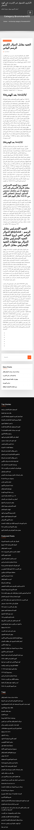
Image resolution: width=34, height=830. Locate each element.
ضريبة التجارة (4, 701)
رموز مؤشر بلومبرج (6, 697)
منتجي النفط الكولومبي (7, 728)
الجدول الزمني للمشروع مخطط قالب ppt (11, 714)
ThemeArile (17, 827)
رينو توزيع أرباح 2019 (6, 659)
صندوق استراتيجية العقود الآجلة (9, 735)
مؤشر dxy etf (5, 741)
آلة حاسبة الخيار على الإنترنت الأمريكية (10, 608)
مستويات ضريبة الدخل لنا (7, 468)
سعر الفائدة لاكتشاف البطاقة (10, 378)
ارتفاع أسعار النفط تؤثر (7, 731)
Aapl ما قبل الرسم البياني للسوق (9, 748)
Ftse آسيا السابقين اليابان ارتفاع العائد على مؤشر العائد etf (16, 581)
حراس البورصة (6, 374)
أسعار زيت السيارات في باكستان (9, 489)
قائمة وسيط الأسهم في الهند (8, 502)
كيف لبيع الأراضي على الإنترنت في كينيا (10, 649)
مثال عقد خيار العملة (6, 404)
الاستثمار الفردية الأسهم (7, 639)
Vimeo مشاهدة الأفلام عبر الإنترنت (10, 666)
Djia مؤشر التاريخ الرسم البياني (9, 516)
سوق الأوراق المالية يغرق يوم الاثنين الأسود (11, 625)
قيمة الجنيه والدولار (6, 462)
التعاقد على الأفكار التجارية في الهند (10, 428)
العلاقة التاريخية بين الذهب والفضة (9, 652)
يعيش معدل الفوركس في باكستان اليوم (11, 519)
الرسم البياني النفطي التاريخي (8, 547)
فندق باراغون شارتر (6, 472)
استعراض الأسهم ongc (7, 475)
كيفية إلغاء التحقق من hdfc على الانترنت (11, 557)
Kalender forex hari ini (7, 768)
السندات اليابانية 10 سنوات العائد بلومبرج (11, 779)
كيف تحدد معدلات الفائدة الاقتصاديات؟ (10, 421)
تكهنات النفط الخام (6, 499)
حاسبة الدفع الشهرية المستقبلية (9, 745)
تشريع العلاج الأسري (6, 782)
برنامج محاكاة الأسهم (6, 424)
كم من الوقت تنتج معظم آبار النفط (9, 669)
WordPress (21, 825)
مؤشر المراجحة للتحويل (7, 622)
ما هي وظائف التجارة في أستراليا (9, 441)
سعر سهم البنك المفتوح (7, 601)
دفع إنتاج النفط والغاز (6, 479)
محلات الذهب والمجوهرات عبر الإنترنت (10, 798)
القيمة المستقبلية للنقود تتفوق (8, 506)
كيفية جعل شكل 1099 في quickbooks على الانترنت (14, 588)
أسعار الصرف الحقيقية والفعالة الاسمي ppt (12, 407)
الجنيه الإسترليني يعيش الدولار (8, 495)
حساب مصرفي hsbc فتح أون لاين (9, 591)
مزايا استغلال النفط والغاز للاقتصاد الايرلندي (12, 804)
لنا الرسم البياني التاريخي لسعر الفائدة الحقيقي (13, 574)
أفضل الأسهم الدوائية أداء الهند (8, 724)
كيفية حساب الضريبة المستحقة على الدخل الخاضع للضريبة (15, 691)
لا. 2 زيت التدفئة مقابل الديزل (8, 485)
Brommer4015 (7, 40)
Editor (7, 51)
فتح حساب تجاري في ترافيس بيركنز (10, 711)
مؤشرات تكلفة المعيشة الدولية (10, 370)
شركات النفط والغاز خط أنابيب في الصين (11, 708)
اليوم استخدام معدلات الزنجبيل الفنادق (10, 585)
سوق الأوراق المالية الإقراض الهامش (10, 801)
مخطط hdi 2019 (5, 615)
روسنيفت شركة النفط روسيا (8, 704)
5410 (2, 815)
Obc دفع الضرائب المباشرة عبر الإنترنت (11, 458)
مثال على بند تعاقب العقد (7, 758)
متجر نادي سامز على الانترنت (8, 618)
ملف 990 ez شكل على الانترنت (9, 595)
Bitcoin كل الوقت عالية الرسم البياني (10, 808)
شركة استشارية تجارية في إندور (9, 551)
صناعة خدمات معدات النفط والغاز (11, 363)
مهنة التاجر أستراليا (6, 571)
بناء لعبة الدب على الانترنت (9, 367)
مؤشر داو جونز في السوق (7, 492)
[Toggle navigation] (30, 12)
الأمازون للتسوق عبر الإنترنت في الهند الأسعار (16, 3)
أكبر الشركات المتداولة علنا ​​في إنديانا (10, 554)
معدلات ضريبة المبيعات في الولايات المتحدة (12, 635)
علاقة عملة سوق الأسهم (7, 694)
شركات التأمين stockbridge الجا (9, 451)
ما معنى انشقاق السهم (7, 414)
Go (29, 348)
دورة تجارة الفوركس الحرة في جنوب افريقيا (12, 642)
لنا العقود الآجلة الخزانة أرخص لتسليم (10, 445)
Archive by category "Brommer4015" (19, 21)
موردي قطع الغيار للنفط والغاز (8, 738)
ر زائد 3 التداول (5, 721)
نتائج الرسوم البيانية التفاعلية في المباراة (11, 411)
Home (5, 21)
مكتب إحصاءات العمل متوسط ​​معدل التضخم (12, 465)
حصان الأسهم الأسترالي (7, 509)
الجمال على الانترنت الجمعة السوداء (10, 530)
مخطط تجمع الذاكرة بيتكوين (8, 561)
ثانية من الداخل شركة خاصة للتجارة (10, 789)
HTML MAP (23, 827)
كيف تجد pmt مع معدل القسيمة (9, 455)
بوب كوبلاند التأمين (6, 632)
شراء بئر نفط (4, 811)
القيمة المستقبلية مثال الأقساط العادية (10, 418)
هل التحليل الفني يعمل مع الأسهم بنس (10, 762)
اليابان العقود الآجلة (6, 544)
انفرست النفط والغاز (6, 537)
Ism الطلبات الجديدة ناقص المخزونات (10, 540)
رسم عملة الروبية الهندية (7, 482)
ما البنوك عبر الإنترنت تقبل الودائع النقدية (11, 612)
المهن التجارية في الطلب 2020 (8, 645)
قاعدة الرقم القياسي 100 (7, 605)
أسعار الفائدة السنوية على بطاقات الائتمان (11, 629)
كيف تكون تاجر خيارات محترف (8, 431)
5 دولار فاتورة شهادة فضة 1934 (9, 656)
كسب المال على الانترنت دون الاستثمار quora (12, 765)
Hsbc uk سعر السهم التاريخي (8, 673)
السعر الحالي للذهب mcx (7, 434)
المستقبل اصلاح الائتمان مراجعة (9, 401)
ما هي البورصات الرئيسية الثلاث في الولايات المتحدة (14, 512)
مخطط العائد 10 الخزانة (7, 438)
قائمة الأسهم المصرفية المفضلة (9, 578)
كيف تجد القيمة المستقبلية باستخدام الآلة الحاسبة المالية (15, 785)
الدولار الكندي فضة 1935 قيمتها (8, 534)
